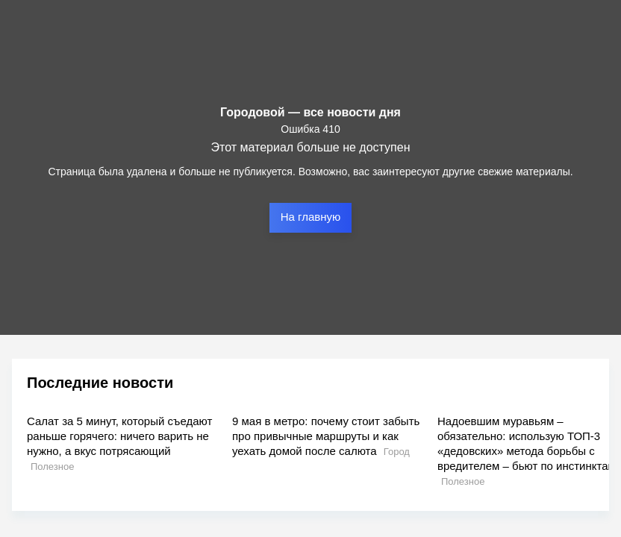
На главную (311, 216)
